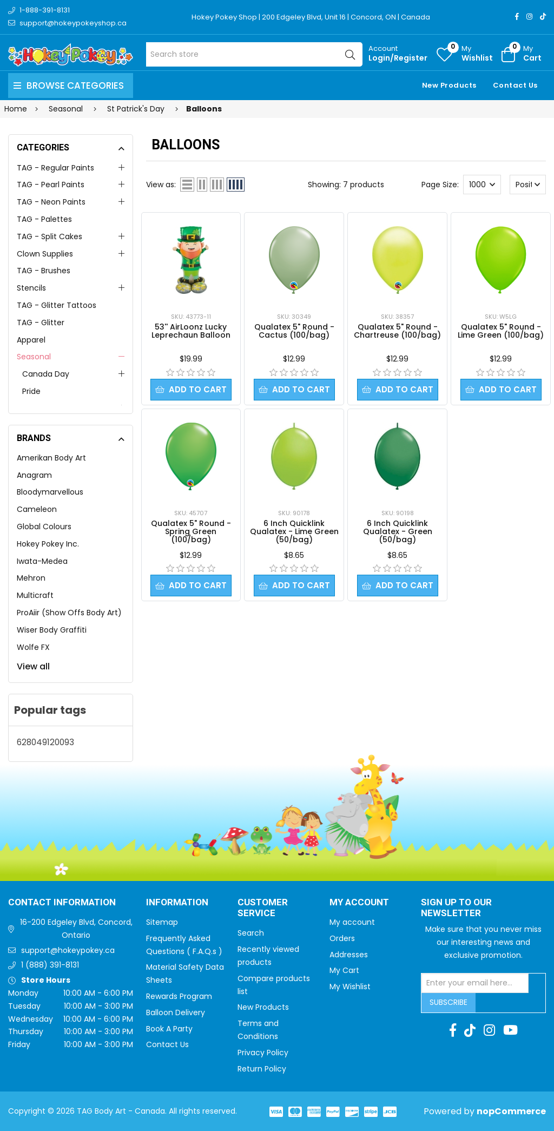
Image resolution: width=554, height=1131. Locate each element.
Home (15, 108)
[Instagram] (529, 16)
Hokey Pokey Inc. (48, 543)
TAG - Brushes (43, 270)
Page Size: (440, 184)
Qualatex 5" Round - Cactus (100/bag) (294, 330)
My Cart (344, 970)
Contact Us (515, 85)
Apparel (31, 339)
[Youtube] (510, 1030)
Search (251, 933)
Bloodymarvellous (50, 491)
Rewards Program (179, 996)
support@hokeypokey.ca (68, 950)
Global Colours (44, 526)
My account (352, 922)
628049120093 (45, 742)
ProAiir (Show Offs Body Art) (69, 612)
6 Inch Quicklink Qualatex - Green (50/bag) (397, 531)
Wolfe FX (33, 647)
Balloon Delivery (175, 1012)
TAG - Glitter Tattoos (56, 305)
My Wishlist (350, 986)
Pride (31, 391)
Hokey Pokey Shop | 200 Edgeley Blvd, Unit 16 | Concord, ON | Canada (311, 17)
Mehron (31, 578)
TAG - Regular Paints (55, 167)
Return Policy (262, 1068)
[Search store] (254, 54)
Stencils (31, 287)
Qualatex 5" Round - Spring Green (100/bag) (191, 531)
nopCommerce (511, 1111)
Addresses (348, 954)
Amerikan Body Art (51, 457)
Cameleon (37, 509)
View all (33, 666)
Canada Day (45, 374)
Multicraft (35, 595)
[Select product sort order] (528, 184)
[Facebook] (517, 16)
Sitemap (162, 922)
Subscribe (448, 1002)
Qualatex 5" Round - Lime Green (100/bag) (501, 330)
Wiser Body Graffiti (52, 629)
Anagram (34, 475)
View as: (161, 184)
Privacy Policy (263, 1052)
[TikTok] (543, 16)
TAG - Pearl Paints (50, 184)
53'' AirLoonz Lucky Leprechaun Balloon (190, 330)
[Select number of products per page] (482, 184)
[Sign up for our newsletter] (475, 983)
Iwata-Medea (42, 561)
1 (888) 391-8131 (50, 964)
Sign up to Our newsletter (456, 908)
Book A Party (169, 1028)
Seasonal (34, 356)
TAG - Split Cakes (49, 236)
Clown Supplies (45, 253)
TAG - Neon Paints (51, 201)
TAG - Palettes (44, 219)
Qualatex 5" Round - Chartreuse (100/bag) (397, 330)
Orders (342, 938)
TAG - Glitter (40, 322)
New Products (449, 85)
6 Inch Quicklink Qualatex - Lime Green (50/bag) (294, 531)
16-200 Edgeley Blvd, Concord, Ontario (76, 929)
